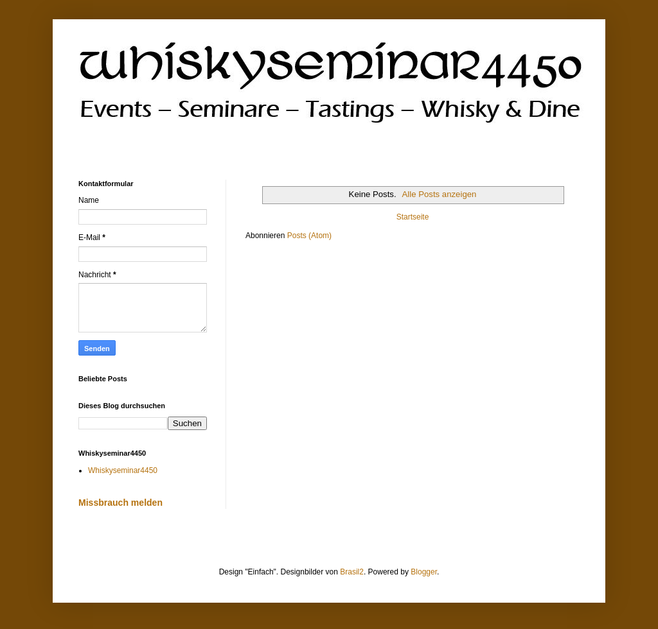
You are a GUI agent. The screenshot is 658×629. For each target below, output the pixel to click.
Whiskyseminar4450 (122, 470)
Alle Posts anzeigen (439, 194)
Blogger (424, 571)
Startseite (412, 216)
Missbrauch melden (120, 502)
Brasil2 (352, 571)
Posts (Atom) (309, 235)
